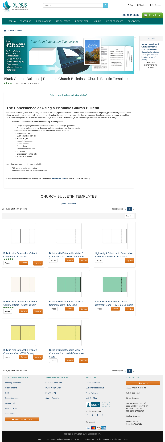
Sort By (129, 216)
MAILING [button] (98, 21)
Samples (24, 263)
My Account (155, 5)
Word (64, 204)
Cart (130, 5)
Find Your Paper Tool (54, 383)
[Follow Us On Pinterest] (97, 415)
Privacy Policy (10, 403)
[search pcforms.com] (105, 5)
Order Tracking (11, 388)
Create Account (11, 414)
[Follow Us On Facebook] (88, 415)
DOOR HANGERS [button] (44, 21)
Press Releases (92, 393)
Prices (7, 263)
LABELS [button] (12, 21)
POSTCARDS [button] (26, 21)
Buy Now (38, 263)
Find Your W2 (51, 393)
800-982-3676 (130, 14)
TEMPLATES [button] (134, 21)
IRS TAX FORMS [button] (63, 21)
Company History (93, 383)
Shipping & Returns (13, 383)
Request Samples (12, 398)
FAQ (7, 393)
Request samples (59, 178)
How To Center (11, 408)
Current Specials (52, 398)
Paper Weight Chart (53, 388)
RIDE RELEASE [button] (82, 21)
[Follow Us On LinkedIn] (102, 415)
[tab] (68, 95)
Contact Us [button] (143, 383)
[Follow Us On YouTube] (92, 415)
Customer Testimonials (95, 388)
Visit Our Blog (91, 398)
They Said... (151, 38)
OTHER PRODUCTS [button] (115, 21)
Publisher (72, 204)
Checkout (142, 5)
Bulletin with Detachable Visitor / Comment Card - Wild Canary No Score (66, 353)
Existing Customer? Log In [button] (22, 419)
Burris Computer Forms (92, 434)
